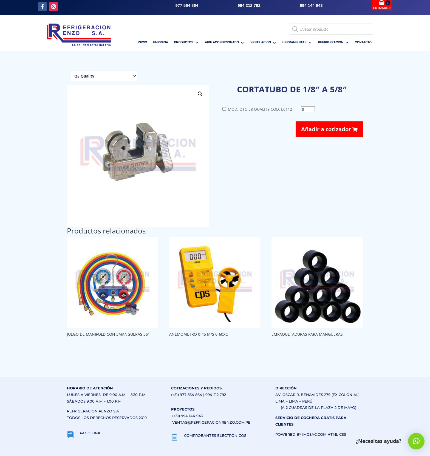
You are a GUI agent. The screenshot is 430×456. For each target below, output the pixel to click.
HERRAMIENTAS (294, 42)
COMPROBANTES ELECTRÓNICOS (215, 435)
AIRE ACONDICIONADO (222, 42)
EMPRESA (160, 42)
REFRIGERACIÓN (330, 42)
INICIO (142, 42)
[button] (200, 94)
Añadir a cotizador (329, 129)
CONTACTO (363, 42)
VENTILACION (260, 42)
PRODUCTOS (183, 42)
